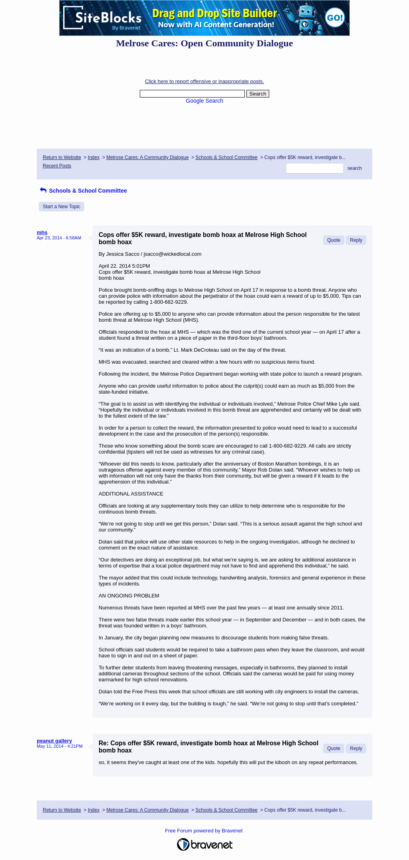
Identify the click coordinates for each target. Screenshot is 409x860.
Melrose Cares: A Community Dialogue (147, 157)
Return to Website (62, 157)
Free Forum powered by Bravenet (204, 831)
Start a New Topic (61, 206)
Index (93, 157)
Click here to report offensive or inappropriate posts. (204, 81)
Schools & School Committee (226, 157)
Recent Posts (57, 166)
